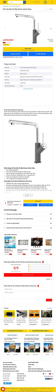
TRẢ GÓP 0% (30, 205)
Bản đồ (8, 355)
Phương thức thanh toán (9, 370)
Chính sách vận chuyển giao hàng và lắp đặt (39, 372)
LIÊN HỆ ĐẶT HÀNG (46, 205)
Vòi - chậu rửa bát (14, 6)
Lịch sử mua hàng (7, 363)
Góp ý (29, 368)
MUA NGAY (38, 201)
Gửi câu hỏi (49, 301)
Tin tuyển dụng (45, 325)
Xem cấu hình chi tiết (28, 88)
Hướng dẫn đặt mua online (10, 368)
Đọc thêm (28, 195)
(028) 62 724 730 (21, 377)
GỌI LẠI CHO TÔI (15, 54)
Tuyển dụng (31, 365)
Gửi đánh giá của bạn (28, 275)
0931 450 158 (20, 375)
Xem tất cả (49, 309)
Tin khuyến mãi (32, 325)
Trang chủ (5, 6)
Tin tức (6, 325)
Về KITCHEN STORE (33, 363)
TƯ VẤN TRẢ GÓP (41, 54)
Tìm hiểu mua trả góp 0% (9, 365)
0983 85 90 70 (20, 381)
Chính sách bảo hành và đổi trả (11, 372)
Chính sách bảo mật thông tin (35, 370)
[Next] (50, 28)
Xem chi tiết (15, 355)
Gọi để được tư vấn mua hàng (12, 57)
